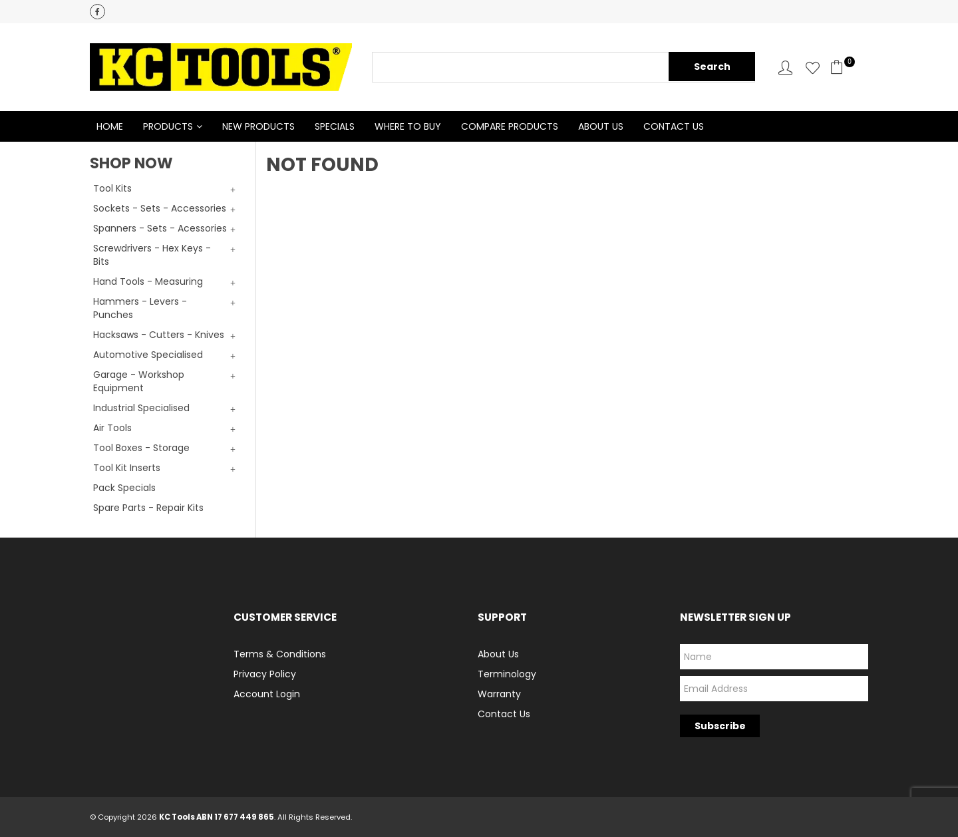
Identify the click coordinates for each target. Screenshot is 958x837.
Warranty (499, 694)
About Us (600, 126)
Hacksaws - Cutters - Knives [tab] (158, 334)
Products (168, 126)
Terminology (507, 674)
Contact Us (673, 126)
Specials (335, 126)
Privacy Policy (265, 674)
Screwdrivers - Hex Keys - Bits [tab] (152, 255)
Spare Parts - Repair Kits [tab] (148, 507)
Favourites (813, 68)
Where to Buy (408, 126)
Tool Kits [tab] (112, 188)
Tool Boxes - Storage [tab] (141, 447)
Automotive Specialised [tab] (148, 354)
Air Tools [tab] (112, 427)
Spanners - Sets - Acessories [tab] (160, 228)
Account (785, 68)
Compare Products (509, 126)
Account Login (267, 694)
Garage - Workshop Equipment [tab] (138, 381)
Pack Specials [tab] (124, 487)
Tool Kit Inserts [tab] (126, 467)
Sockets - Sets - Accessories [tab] (159, 208)
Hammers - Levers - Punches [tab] (140, 308)
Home (109, 126)
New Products (258, 126)
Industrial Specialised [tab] (141, 408)
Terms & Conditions (280, 654)
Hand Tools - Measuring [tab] (148, 281)
